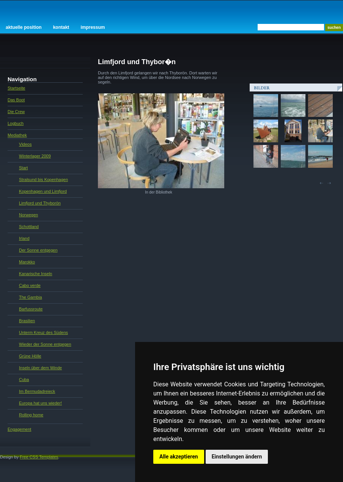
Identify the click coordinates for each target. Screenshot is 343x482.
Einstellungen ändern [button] (237, 457)
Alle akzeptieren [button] (178, 457)
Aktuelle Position (24, 27)
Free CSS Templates (39, 457)
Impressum (92, 27)
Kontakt (61, 27)
